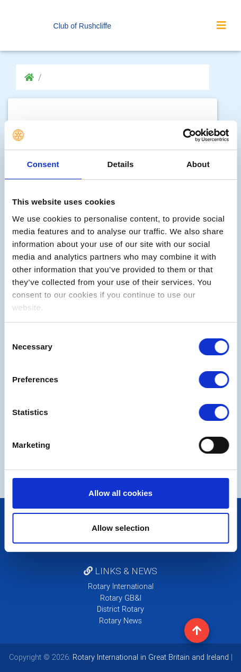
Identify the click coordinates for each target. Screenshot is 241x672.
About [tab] (198, 164)
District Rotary (120, 609)
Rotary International (121, 586)
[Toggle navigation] (221, 25)
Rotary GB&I (120, 598)
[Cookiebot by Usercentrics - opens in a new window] (182, 135)
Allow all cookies (120, 493)
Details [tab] (121, 164)
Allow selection (120, 527)
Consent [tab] (43, 164)
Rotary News (120, 620)
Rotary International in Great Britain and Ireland (149, 657)
